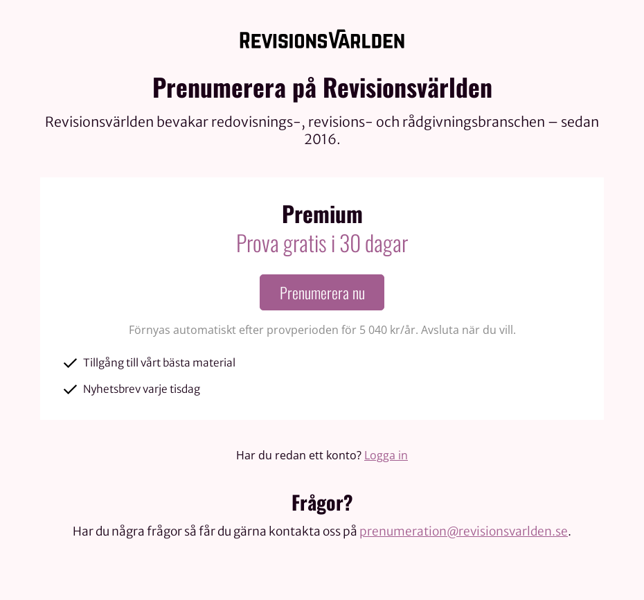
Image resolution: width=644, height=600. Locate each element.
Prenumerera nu (322, 292)
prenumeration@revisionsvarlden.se (463, 531)
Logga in (386, 455)
